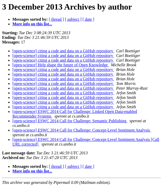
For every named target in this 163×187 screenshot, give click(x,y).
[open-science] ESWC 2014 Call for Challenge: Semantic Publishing (69, 121)
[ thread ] (56, 19)
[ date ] (88, 19)
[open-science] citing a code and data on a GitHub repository (63, 51)
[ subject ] (73, 19)
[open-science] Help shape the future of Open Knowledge (60, 65)
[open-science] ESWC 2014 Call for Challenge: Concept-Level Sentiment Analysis (81, 130)
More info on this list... (32, 24)
